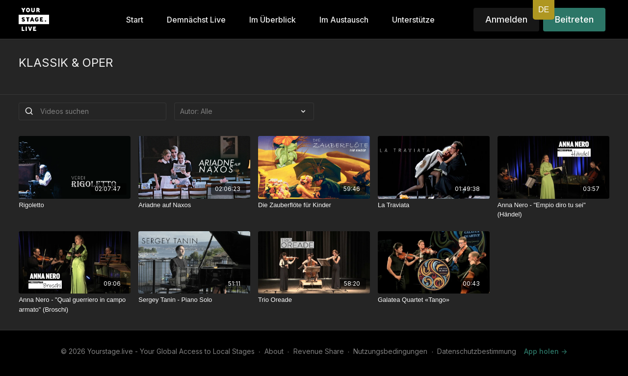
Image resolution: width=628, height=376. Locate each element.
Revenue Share (318, 351)
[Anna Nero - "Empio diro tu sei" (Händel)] (553, 209)
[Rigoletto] (75, 205)
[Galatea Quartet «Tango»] (434, 300)
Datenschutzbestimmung (476, 351)
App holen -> (545, 351)
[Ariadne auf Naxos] (194, 205)
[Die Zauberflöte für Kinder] (314, 205)
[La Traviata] (434, 205)
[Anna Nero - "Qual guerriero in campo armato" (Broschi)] (75, 304)
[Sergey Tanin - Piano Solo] (194, 300)
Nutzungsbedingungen (390, 351)
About (274, 351)
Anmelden (506, 19)
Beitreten (574, 19)
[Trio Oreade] (314, 300)
